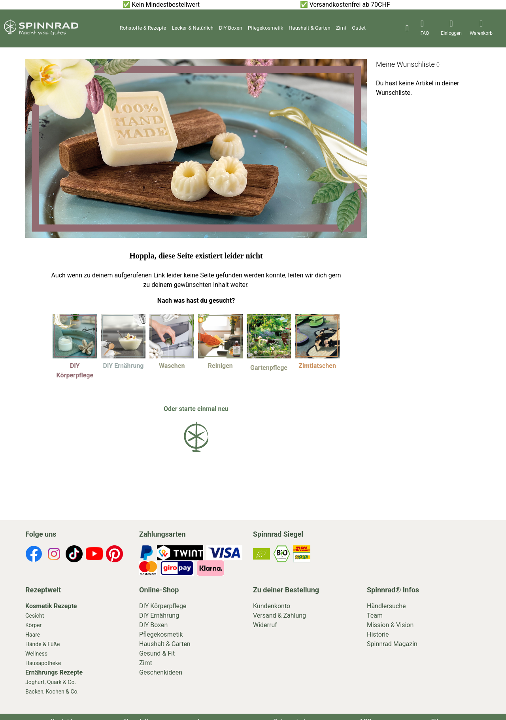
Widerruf (265, 625)
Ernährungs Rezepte (54, 672)
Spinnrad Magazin (392, 644)
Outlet (359, 28)
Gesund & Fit (157, 653)
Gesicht (34, 616)
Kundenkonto (271, 606)
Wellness (36, 653)
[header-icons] (425, 28)
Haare (32, 634)
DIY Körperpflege (163, 606)
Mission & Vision (390, 625)
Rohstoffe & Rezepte (143, 28)
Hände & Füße (42, 644)
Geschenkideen (160, 672)
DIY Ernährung (159, 615)
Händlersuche (386, 606)
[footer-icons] (33, 555)
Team (375, 615)
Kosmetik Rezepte (51, 606)
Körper (33, 625)
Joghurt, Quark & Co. (50, 682)
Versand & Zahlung (279, 615)
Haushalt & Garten (309, 28)
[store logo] (41, 32)
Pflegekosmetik (265, 28)
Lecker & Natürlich (192, 28)
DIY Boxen (230, 28)
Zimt (341, 28)
